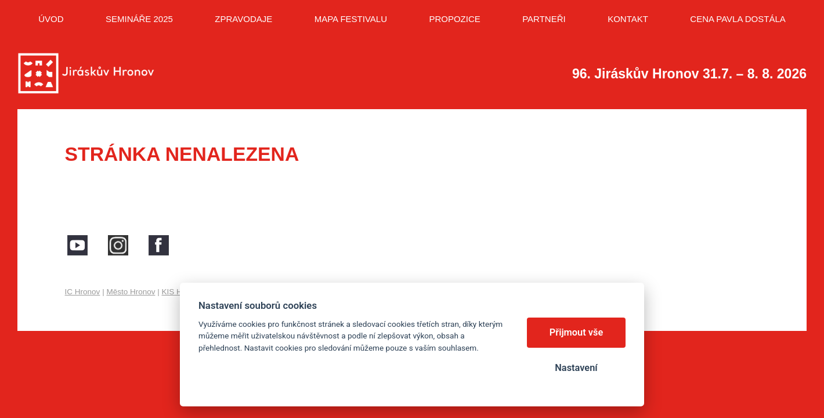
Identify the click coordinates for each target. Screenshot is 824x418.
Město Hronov (130, 291)
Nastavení (576, 367)
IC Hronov (82, 291)
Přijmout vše (576, 332)
